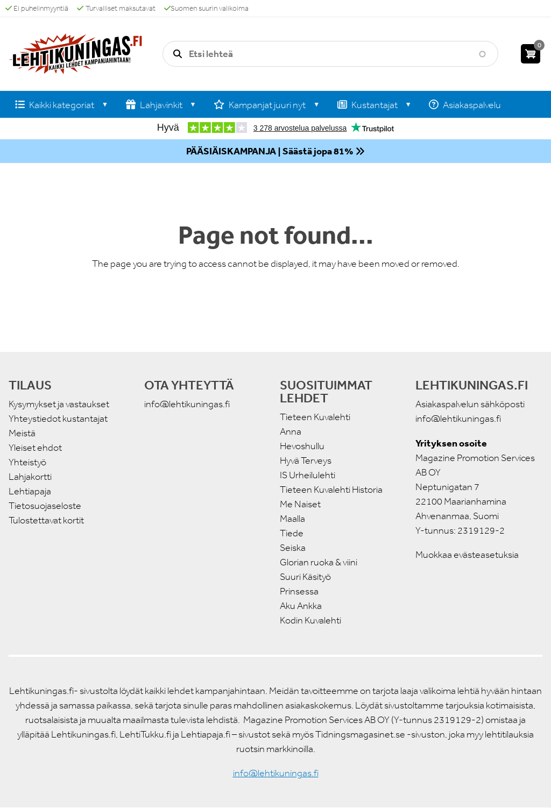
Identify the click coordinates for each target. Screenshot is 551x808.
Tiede (291, 533)
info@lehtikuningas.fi (187, 404)
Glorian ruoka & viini (318, 562)
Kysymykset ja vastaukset (59, 404)
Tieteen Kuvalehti (315, 417)
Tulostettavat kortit (46, 520)
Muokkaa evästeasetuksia (467, 555)
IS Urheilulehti (307, 475)
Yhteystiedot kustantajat (58, 418)
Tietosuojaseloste (45, 506)
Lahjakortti (30, 477)
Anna (290, 431)
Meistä (22, 433)
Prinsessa (299, 591)
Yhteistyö (27, 462)
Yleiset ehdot (35, 447)
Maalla (292, 519)
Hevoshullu (302, 446)
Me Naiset (300, 504)
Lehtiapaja (30, 491)
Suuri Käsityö (305, 577)
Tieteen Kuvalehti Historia (331, 489)
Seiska (293, 548)
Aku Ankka (301, 606)
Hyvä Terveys (305, 460)
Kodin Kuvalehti (310, 620)
